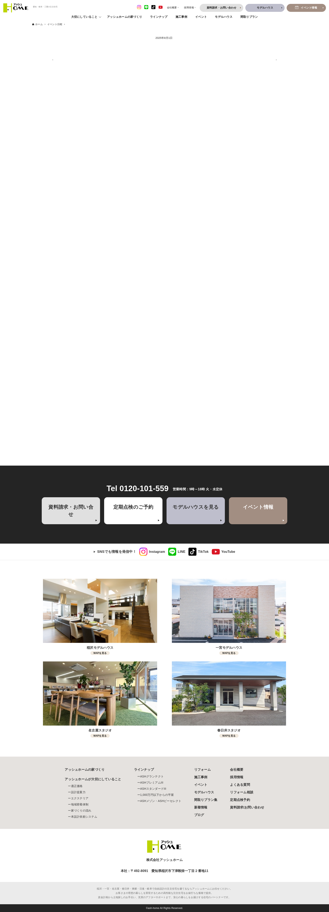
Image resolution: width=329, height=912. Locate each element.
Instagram (157, 551)
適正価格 (77, 786)
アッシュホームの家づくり (124, 16)
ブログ (199, 815)
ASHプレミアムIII (151, 782)
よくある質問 (240, 784)
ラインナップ (159, 16)
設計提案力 (78, 792)
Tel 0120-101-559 (138, 488)
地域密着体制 (80, 804)
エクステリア (80, 798)
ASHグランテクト (152, 776)
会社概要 (236, 769)
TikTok (203, 551)
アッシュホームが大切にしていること (93, 779)
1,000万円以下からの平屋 (157, 794)
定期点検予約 (240, 800)
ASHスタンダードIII (153, 788)
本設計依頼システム (84, 816)
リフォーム (202, 769)
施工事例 (181, 16)
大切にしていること (84, 16)
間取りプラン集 (205, 800)
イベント (201, 16)
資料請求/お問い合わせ (247, 807)
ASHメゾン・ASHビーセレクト (160, 801)
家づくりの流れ (81, 810)
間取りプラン (249, 16)
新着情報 (200, 807)
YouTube (228, 551)
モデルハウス (223, 16)
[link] (152, 552)
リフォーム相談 (241, 792)
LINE (181, 551)
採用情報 (236, 777)
